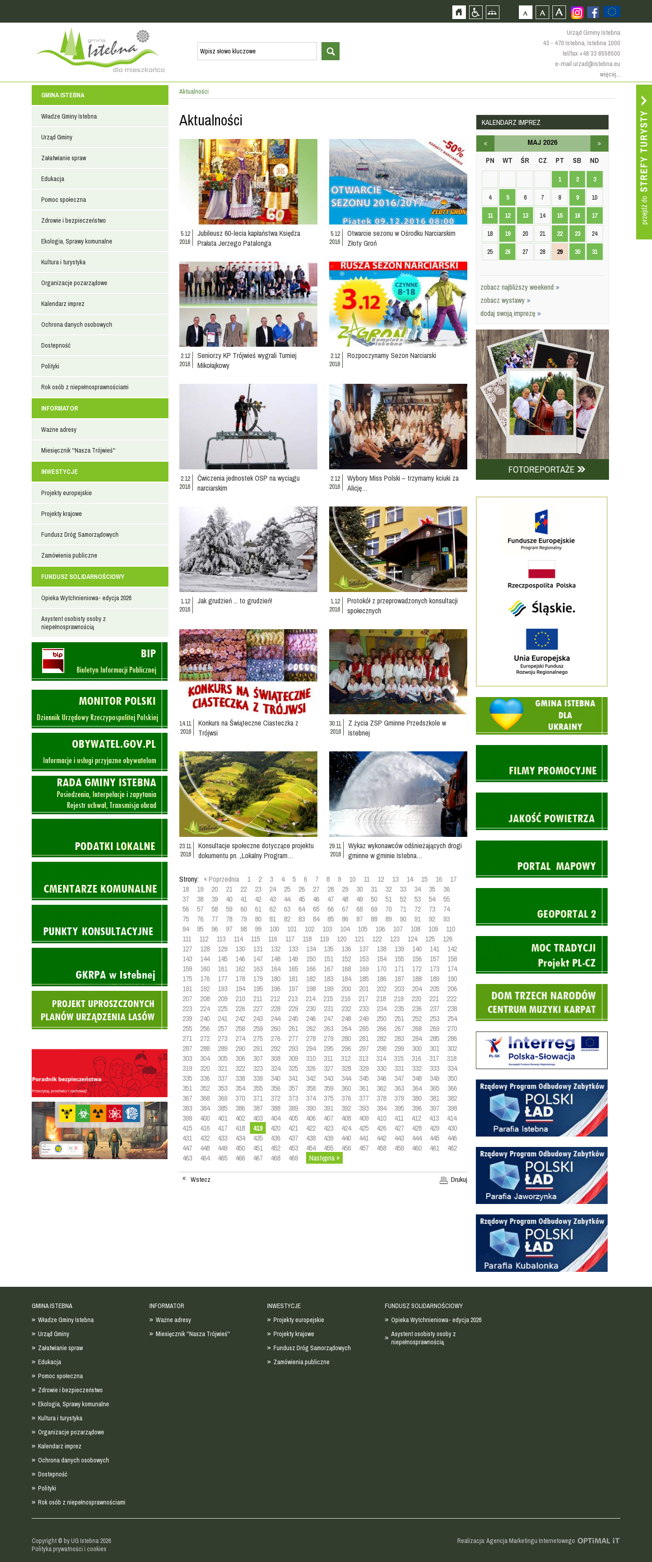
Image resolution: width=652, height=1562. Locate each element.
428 (417, 1128)
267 (399, 1028)
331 (399, 1068)
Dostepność (56, 345)
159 (187, 969)
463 (187, 1158)
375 (328, 1098)
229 (293, 1008)
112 (203, 939)
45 (301, 899)
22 (243, 889)
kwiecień (485, 143)
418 (240, 1128)
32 (388, 889)
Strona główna (458, 12)
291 (258, 1048)
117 (289, 939)
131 (258, 949)
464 (205, 1158)
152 (346, 959)
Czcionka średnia (542, 12)
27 (316, 889)
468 (275, 1158)
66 (330, 909)
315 (398, 1058)
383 (187, 1108)
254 (452, 1018)
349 (434, 1078)
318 (451, 1058)
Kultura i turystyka (63, 262)
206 (452, 989)
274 (240, 1038)
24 (272, 889)
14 (410, 879)
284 (417, 1038)
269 (434, 1028)
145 (222, 959)
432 (205, 1138)
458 (381, 1148)
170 (381, 969)
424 (346, 1128)
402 (240, 1118)
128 (205, 949)
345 (364, 1078)
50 (374, 899)
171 (399, 969)
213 (292, 998)
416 (205, 1128)
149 (293, 959)
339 (258, 1078)
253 (434, 1018)
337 (222, 1078)
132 (275, 949)
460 (417, 1148)
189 (434, 979)
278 (311, 1038)
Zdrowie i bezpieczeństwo (73, 220)
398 (452, 1108)
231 (328, 1008)
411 (398, 1118)
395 (399, 1108)
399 (187, 1118)
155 (399, 959)
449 (222, 1148)
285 (434, 1038)
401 (222, 1118)
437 (293, 1138)
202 (381, 989)
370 (240, 1098)
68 (359, 909)
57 (200, 909)
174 (452, 969)
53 (417, 899)
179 (258, 979)
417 (222, 1128)
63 (287, 909)
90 (403, 919)
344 (346, 1078)
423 (328, 1128)
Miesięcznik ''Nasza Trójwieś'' (78, 450)
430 (452, 1128)
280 (346, 1038)
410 (381, 1118)
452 (275, 1148)
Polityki (50, 366)
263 (328, 1028)
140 (417, 949)
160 (205, 969)
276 (275, 1038)
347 (399, 1078)
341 (293, 1078)
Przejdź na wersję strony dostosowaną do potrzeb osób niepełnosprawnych (475, 12)
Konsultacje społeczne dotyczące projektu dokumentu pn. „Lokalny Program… (256, 850)
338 (240, 1078)
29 (345, 889)
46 (316, 899)
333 (434, 1068)
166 (311, 969)
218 (381, 998)
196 (275, 989)
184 (346, 979)
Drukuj (459, 1179)
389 (293, 1108)
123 (394, 939)
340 (275, 1078)
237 (434, 1008)
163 (258, 969)
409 (364, 1118)
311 (328, 1058)
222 (451, 998)
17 (453, 879)
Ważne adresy (59, 429)
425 (364, 1128)
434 (240, 1138)
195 (258, 989)
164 (275, 969)
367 (187, 1098)
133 (293, 949)
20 (214, 889)
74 (446, 909)
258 (240, 1028)
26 (301, 889)
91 (417, 919)
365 (434, 1088)
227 (258, 1008)
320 (205, 1068)
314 (381, 1058)
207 (187, 998)
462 (452, 1148)
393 (364, 1108)
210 (240, 998)
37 (185, 899)
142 (452, 949)
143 (187, 959)
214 (310, 998)
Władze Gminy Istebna (69, 116)
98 (243, 929)
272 (205, 1038)
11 (366, 879)
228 (275, 1008)
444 (417, 1138)
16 (439, 879)
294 (311, 1048)
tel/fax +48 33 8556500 (591, 53)
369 (222, 1098)
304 (205, 1058)
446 (452, 1138)
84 (316, 919)
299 (399, 1048)
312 (345, 1058)
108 (415, 929)
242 (240, 1018)
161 (222, 969)
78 (229, 919)
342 (311, 1078)
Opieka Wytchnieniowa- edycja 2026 (86, 598)
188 (417, 979)
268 (417, 1028)
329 (364, 1068)
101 (292, 929)
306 (240, 1058)
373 (293, 1098)
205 (434, 989)
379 (399, 1098)
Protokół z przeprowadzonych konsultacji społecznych (402, 606)
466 (240, 1158)
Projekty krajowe (61, 514)
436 (275, 1138)
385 (222, 1108)
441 (364, 1138)
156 (417, 959)
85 (330, 919)
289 (222, 1048)
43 (272, 899)
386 (240, 1108)
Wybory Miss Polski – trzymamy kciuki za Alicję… (403, 483)
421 (293, 1128)
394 (381, 1108)
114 (238, 939)
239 (187, 1018)
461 (434, 1148)
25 (287, 889)
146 (240, 959)
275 (258, 1038)
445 (434, 1138)
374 (311, 1098)
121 (359, 939)
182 (311, 979)
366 (452, 1088)
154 (381, 959)
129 (222, 949)
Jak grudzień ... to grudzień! (234, 601)
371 (258, 1098)
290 (240, 1048)
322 (240, 1068)
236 (417, 1008)
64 (301, 909)
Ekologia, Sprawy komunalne (76, 241)
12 (381, 879)
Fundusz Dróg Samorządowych (80, 534)
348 (417, 1078)
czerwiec (599, 143)
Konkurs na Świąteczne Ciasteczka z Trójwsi (248, 728)
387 (258, 1108)
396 (417, 1108)
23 (258, 889)
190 (452, 979)
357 (293, 1088)
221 (434, 998)
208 (205, 998)
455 (328, 1148)
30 (359, 889)
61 (258, 909)
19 (200, 889)
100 (274, 929)
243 (258, 1018)
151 (328, 959)
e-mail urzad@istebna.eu (587, 63)
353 (222, 1088)
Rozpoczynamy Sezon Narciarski (391, 355)
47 (330, 899)
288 (205, 1048)
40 (229, 899)
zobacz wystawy (505, 300)
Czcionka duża (558, 12)
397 (434, 1108)
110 (450, 929)
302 (452, 1048)
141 (434, 949)
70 (388, 909)
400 (205, 1118)
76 (200, 919)
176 (205, 979)
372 (275, 1098)
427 (399, 1128)
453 (293, 1148)
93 (446, 919)
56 (185, 909)
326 (311, 1068)
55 (446, 899)
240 (205, 1018)
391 (328, 1108)
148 (275, 959)
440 (346, 1138)
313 (363, 1058)
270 (452, 1028)
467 (258, 1158)
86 (345, 919)
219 (398, 998)
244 (275, 1018)
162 (240, 969)
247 (328, 1018)
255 (187, 1028)
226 (240, 1008)
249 (364, 1018)
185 (364, 979)
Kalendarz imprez (63, 304)
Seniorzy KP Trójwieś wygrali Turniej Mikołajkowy (247, 360)
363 (399, 1088)
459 (399, 1148)
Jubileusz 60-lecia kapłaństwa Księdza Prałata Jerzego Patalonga (248, 238)
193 (222, 989)
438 (311, 1138)
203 (399, 989)
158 (452, 959)
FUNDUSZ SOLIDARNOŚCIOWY (83, 577)
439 (328, 1138)
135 (328, 949)
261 (293, 1028)
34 (417, 889)
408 (346, 1118)
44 (287, 899)
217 (363, 998)
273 (222, 1038)
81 (272, 919)
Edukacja (52, 179)
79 (243, 919)
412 (416, 1118)
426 (381, 1128)
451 (258, 1148)
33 (403, 889)
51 (388, 899)
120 (341, 939)
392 (346, 1108)
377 (364, 1098)
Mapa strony (492, 12)
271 (187, 1038)
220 (416, 998)
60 (243, 909)
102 (309, 929)
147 (258, 959)
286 (452, 1038)
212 (275, 998)
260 (275, 1028)
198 (311, 989)
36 (446, 889)
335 (187, 1078)
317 (434, 1058)
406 (311, 1118)
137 (364, 949)
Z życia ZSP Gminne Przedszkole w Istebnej (397, 728)
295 (328, 1048)
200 (346, 989)
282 (381, 1038)
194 (240, 989)
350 (452, 1078)
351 (187, 1088)
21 (229, 889)
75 (185, 919)
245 (293, 1018)
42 (258, 899)
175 (187, 979)
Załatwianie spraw (63, 158)
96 (214, 929)
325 (293, 1068)
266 (381, 1028)
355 (258, 1088)
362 (381, 1088)
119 (324, 939)
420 (275, 1128)
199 (328, 989)
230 (311, 1008)
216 (345, 998)
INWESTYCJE (59, 472)
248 (346, 1018)
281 (364, 1038)
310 (311, 1058)
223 (187, 1008)
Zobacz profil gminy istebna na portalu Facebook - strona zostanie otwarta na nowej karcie (593, 12)
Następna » (324, 1158)
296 (346, 1048)
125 (430, 939)
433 (222, 1138)
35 (432, 889)
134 (311, 949)
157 (434, 959)
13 (395, 879)
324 (275, 1068)
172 (417, 969)
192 (205, 989)
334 (452, 1068)
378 (381, 1098)
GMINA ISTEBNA (62, 95)
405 (293, 1118)
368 (205, 1098)
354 (240, 1088)
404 (275, 1118)
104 (345, 929)
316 (416, 1058)
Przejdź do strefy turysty (644, 162)
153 (364, 959)
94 (185, 929)
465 (222, 1158)
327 (328, 1068)
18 (185, 889)
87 (359, 919)
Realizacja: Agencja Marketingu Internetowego (516, 1541)
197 (293, 989)
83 (301, 919)
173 (434, 969)
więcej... (610, 74)
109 (433, 929)
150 (311, 959)
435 (258, 1138)
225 (222, 1008)
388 (275, 1108)
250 (381, 1018)
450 (240, 1148)
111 (186, 939)
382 (452, 1098)
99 (258, 929)
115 (255, 939)
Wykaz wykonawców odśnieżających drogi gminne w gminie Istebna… (405, 850)
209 (222, 998)
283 (399, 1038)
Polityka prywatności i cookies (69, 1549)
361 (364, 1088)
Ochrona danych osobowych (76, 324)
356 (275, 1088)
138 (381, 949)
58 (214, 909)
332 (417, 1068)
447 (187, 1148)
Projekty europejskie (66, 493)
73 (432, 909)
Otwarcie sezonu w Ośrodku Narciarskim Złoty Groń (401, 238)
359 (328, 1088)
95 (200, 929)
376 (346, 1098)
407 (328, 1118)
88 (374, 919)
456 (346, 1148)
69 (374, 909)
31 (374, 889)
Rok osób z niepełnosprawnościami (85, 387)
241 (222, 1018)
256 (205, 1028)
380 (417, 1098)
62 (272, 909)
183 (328, 979)
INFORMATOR (59, 408)
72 (417, 909)
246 (311, 1018)
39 (214, 899)
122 (377, 939)
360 (346, 1088)
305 (222, 1058)
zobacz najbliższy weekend (520, 287)
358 (311, 1088)
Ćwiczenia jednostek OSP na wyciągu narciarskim (248, 483)
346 (381, 1078)
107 (398, 929)
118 (307, 939)
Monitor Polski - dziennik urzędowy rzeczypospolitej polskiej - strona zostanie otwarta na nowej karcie (100, 709)
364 (417, 1088)
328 (346, 1068)
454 (311, 1148)
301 (434, 1048)
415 (187, 1128)
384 (205, 1108)
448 (205, 1148)
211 (257, 998)
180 (275, 979)
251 (399, 1018)
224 (205, 1008)
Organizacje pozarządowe (74, 283)
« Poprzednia (221, 879)
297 (364, 1048)
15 (424, 879)
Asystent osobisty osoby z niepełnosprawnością (73, 623)
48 (345, 899)
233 (364, 1008)
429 (434, 1128)
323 (258, 1068)
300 (417, 1048)
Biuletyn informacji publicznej (100, 661)
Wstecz (201, 1179)
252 (417, 1018)
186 (381, 979)
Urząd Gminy (56, 137)
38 (200, 899)
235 (399, 1008)
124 (412, 939)
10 (352, 879)
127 (187, 949)
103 (327, 929)
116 (272, 939)
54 (432, 899)
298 (381, 1048)
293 (293, 1048)
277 (293, 1038)
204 (417, 989)
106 (380, 929)
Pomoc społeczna (63, 200)
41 (243, 899)
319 (187, 1068)
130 (240, 949)
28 (330, 889)
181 (293, 979)
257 (222, 1028)
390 (311, 1108)
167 (328, 969)
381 (434, 1098)
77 (214, 919)
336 (205, 1078)
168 (346, 969)
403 (258, 1118)
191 (187, 989)
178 (240, 979)
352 (205, 1088)
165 (293, 969)
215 (328, 998)
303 (187, 1058)
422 (311, 1128)
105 (362, 929)
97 (229, 929)
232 (346, 1008)
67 (345, 909)
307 (258, 1058)
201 (364, 989)
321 (222, 1068)
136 (346, 949)
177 (222, 979)
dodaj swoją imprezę (510, 313)
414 (451, 1118)
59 (229, 909)
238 (452, 1008)
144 (205, 959)
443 (399, 1138)
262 (311, 1028)
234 (381, 1008)
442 (381, 1138)
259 (258, 1028)
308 (275, 1058)
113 (220, 939)
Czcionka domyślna (525, 12)
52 (403, 899)
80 (258, 919)
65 (316, 909)
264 (346, 1028)
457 (364, 1148)
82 (287, 919)
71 (403, 909)
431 (187, 1138)
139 (399, 949)
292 (275, 1048)
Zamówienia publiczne (69, 555)
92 (432, 919)
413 (434, 1118)
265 (364, 1028)
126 (447, 939)
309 (293, 1058)
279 (328, 1038)
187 (399, 979)
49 (359, 899)
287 (187, 1048)
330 (381, 1068)
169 (364, 969)
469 (293, 1158)
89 (388, 919)
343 (328, 1078)
